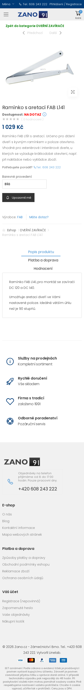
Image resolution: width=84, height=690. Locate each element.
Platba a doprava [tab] (43, 260)
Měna (6, 4)
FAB (20, 217)
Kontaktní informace (18, 528)
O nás (7, 514)
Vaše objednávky (16, 614)
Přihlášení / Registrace (66, 4)
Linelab (54, 652)
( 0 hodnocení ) (32, 119)
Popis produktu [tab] (41, 251)
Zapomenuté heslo (17, 608)
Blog (5, 521)
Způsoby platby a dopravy (23, 557)
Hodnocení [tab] (43, 268)
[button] (78, 14)
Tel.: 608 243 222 (33, 4)
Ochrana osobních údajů (22, 578)
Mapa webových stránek (22, 534)
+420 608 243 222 (37, 489)
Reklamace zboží (16, 571)
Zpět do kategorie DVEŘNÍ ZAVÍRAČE (35, 26)
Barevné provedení (17, 176)
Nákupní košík (13, 621)
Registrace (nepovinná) (21, 601)
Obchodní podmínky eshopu (26, 564)
